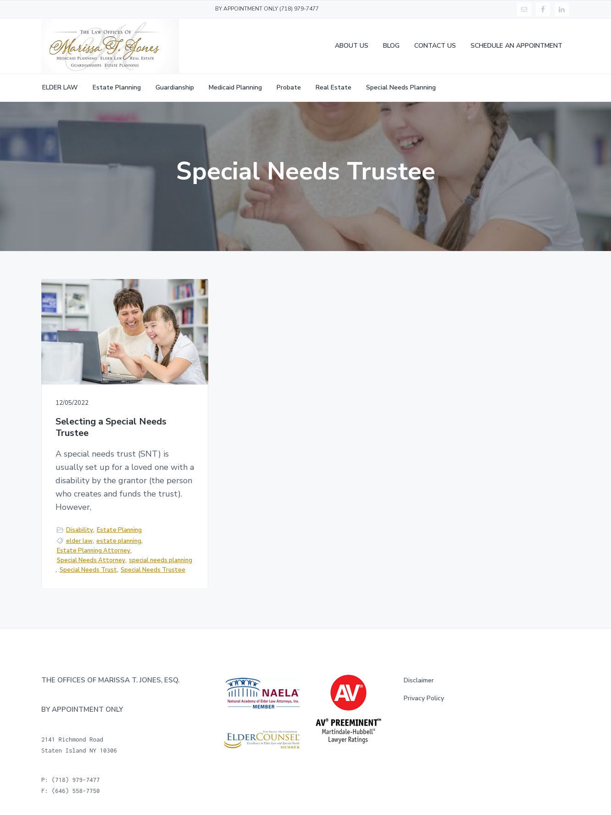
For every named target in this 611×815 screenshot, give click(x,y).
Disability (79, 530)
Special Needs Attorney (91, 560)
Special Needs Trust (88, 570)
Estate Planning (119, 530)
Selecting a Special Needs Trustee (111, 427)
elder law (79, 541)
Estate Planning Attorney (93, 551)
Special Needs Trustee (153, 570)
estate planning (118, 541)
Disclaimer (419, 680)
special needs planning (160, 560)
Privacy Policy (424, 698)
